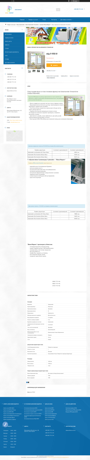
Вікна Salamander (21, 24)
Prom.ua (51, 455)
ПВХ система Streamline (38, 163)
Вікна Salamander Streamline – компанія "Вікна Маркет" (38, 24)
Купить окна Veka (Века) (9, 417)
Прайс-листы (8, 41)
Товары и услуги (33, 19)
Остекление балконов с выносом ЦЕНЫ (33, 409)
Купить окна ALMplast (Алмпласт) (11, 415)
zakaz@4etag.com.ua (15, 122)
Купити (55, 65)
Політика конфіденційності (63, 457)
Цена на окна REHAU (49, 409)
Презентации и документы (12, 52)
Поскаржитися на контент (52, 457)
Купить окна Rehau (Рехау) (10, 409)
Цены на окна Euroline (50, 417)
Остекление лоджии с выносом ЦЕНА (32, 413)
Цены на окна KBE (49, 411)
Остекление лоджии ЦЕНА (30, 411)
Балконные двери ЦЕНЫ (71, 408)
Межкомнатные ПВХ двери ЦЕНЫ (73, 409)
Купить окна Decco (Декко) (10, 419)
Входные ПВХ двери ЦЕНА (72, 411)
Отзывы (7, 59)
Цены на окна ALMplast (50, 415)
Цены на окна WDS (49, 408)
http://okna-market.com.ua (16, 120)
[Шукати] (58, 9)
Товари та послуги (11, 24)
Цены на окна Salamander (51, 413)
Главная (22, 19)
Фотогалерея (8, 34)
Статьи (7, 48)
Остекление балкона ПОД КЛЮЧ (31, 418)
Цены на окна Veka (49, 419)
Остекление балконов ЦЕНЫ (30, 408)
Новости (7, 44)
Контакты (54, 19)
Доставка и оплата (65, 19)
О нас (44, 19)
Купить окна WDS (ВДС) (9, 408)
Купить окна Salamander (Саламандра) (12, 413)
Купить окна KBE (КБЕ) (9, 411)
